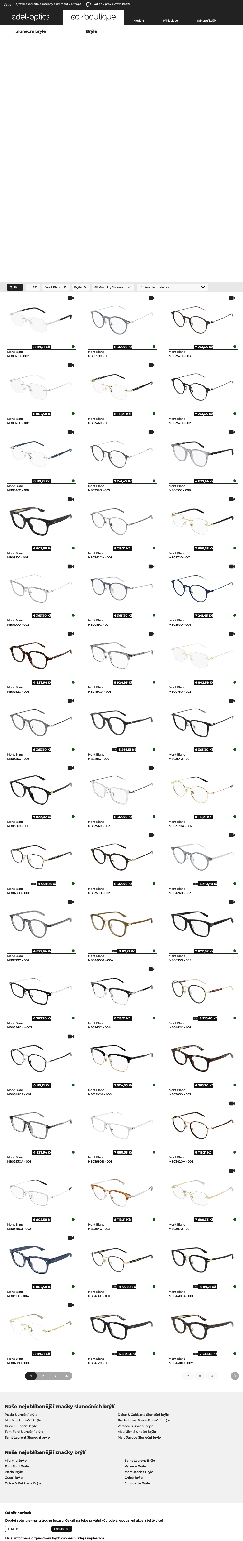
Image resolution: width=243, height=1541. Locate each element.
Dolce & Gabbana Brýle (23, 1309)
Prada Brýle (14, 1297)
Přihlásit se (170, 20)
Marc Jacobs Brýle (139, 1297)
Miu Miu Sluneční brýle (23, 1246)
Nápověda (170, 1415)
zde (101, 1364)
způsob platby (93, 1423)
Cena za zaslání (94, 1428)
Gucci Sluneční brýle (21, 1251)
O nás (8, 1415)
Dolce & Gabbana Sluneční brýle (143, 1240)
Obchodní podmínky (19, 1512)
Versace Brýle (135, 1292)
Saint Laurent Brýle (140, 1286)
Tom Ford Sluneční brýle (24, 1257)
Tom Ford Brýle (17, 1292)
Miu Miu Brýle (16, 1286)
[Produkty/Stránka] (113, 113)
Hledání (138, 20)
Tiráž (63, 1512)
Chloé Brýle (134, 1303)
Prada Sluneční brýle (21, 1240)
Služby (87, 1415)
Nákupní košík (206, 20)
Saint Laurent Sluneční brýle (27, 1263)
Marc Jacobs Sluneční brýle (139, 1263)
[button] (30, 17)
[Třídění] (172, 113)
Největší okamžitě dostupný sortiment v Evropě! (47, 4)
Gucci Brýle (14, 1303)
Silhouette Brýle (137, 1309)
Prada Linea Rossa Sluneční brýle (144, 1246)
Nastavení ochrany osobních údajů (30, 1423)
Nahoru (233, 1512)
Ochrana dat (47, 1512)
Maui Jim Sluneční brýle (137, 1257)
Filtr (14, 113)
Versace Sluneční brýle (135, 1251)
